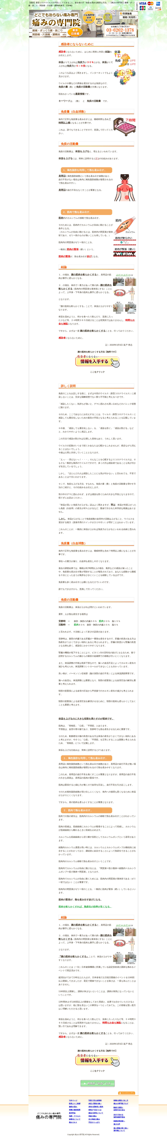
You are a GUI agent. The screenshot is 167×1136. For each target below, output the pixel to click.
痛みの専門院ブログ (121, 1103)
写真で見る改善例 (94, 1100)
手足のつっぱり (94, 1122)
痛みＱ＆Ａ (73, 1122)
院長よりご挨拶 (74, 1103)
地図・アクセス (74, 1116)
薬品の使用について (95, 1113)
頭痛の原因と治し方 (121, 1100)
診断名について (74, 1119)
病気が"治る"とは (94, 1110)
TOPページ (73, 1100)
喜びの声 (117, 1124)
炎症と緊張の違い (94, 1103)
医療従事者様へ (119, 1121)
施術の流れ (73, 1107)
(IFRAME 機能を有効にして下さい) (43, 328)
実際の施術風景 (74, 1110)
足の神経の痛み (94, 1119)
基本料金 (72, 1113)
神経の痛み (92, 1116)
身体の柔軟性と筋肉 (95, 1107)
